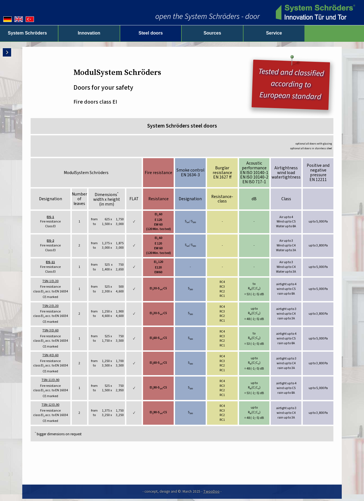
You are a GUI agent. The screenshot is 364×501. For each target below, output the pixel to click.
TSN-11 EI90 (50, 380)
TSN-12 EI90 (50, 404)
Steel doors (182, 33)
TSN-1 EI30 (50, 281)
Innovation (111, 33)
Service (325, 33)
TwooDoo (211, 491)
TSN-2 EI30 (50, 306)
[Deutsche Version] (7, 19)
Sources (253, 33)
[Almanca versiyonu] (30, 19)
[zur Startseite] (314, 12)
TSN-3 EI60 (50, 330)
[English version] (18, 19)
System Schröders (39, 33)
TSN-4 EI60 (50, 355)
